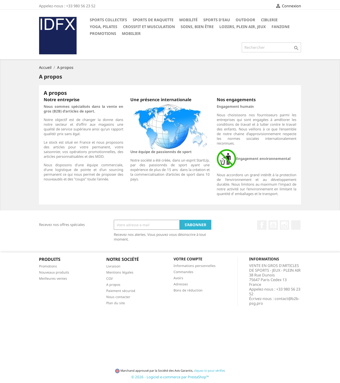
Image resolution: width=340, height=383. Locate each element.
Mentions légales (119, 272)
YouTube (273, 225)
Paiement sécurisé (120, 290)
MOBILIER (131, 33)
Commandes (183, 272)
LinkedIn (296, 225)
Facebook (262, 225)
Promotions (48, 266)
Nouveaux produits (54, 272)
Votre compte (188, 259)
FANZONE (281, 26)
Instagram (284, 225)
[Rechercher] (271, 47)
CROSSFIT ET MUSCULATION (149, 26)
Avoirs (178, 278)
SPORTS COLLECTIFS (108, 19)
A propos (113, 284)
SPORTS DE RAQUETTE (153, 19)
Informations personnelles (195, 265)
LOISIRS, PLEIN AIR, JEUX (242, 26)
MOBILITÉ (188, 19)
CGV (109, 278)
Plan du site (115, 303)
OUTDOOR (245, 19)
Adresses (181, 284)
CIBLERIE (269, 19)
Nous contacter (118, 297)
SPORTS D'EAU (216, 19)
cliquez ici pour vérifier (209, 371)
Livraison (113, 266)
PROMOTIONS (103, 33)
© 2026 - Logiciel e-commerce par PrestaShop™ (170, 377)
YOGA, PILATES (103, 26)
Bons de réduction (188, 290)
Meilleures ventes (53, 278)
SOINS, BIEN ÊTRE (197, 26)
